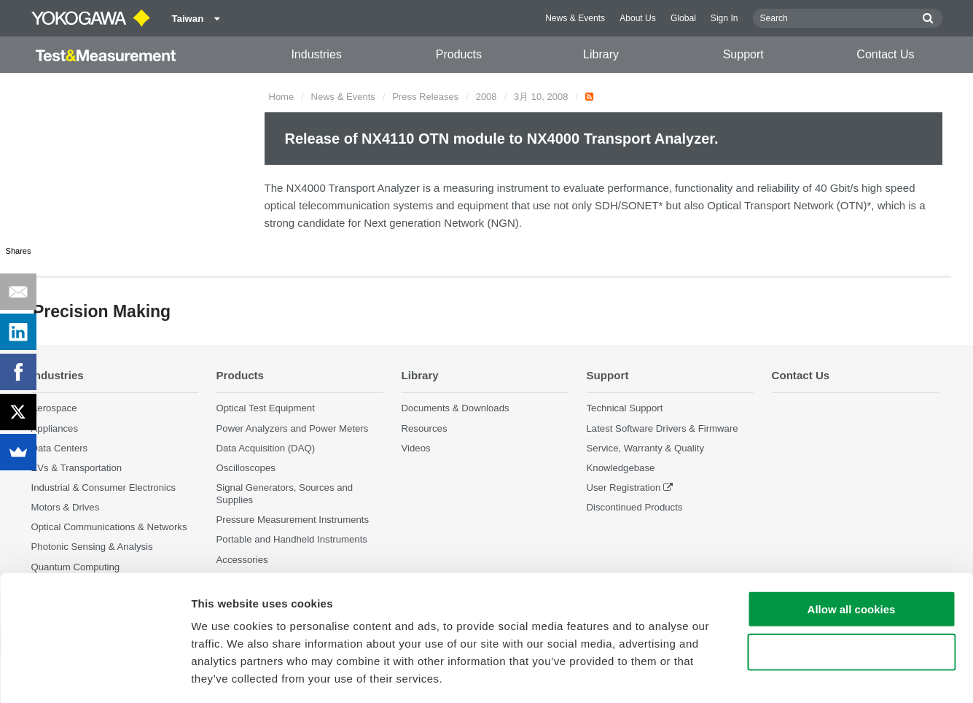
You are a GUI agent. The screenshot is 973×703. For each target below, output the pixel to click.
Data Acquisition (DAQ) (266, 448)
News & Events (575, 18)
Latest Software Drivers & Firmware (662, 428)
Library (601, 54)
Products (459, 54)
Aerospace (54, 408)
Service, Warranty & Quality (645, 448)
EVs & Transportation (76, 467)
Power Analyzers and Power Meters (292, 428)
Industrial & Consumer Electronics (103, 487)
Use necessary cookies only (851, 589)
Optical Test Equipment (265, 408)
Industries (316, 54)
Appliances (55, 428)
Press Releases (425, 96)
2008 (486, 96)
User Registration (624, 487)
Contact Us (885, 54)
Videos (416, 448)
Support (743, 54)
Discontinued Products (635, 507)
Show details (765, 674)
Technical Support (625, 408)
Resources (425, 428)
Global (683, 18)
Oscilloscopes (246, 467)
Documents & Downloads (455, 408)
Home (281, 96)
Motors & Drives (65, 507)
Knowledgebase (621, 467)
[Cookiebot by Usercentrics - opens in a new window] (94, 674)
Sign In (724, 18)
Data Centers (59, 448)
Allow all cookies (852, 546)
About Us (638, 18)
